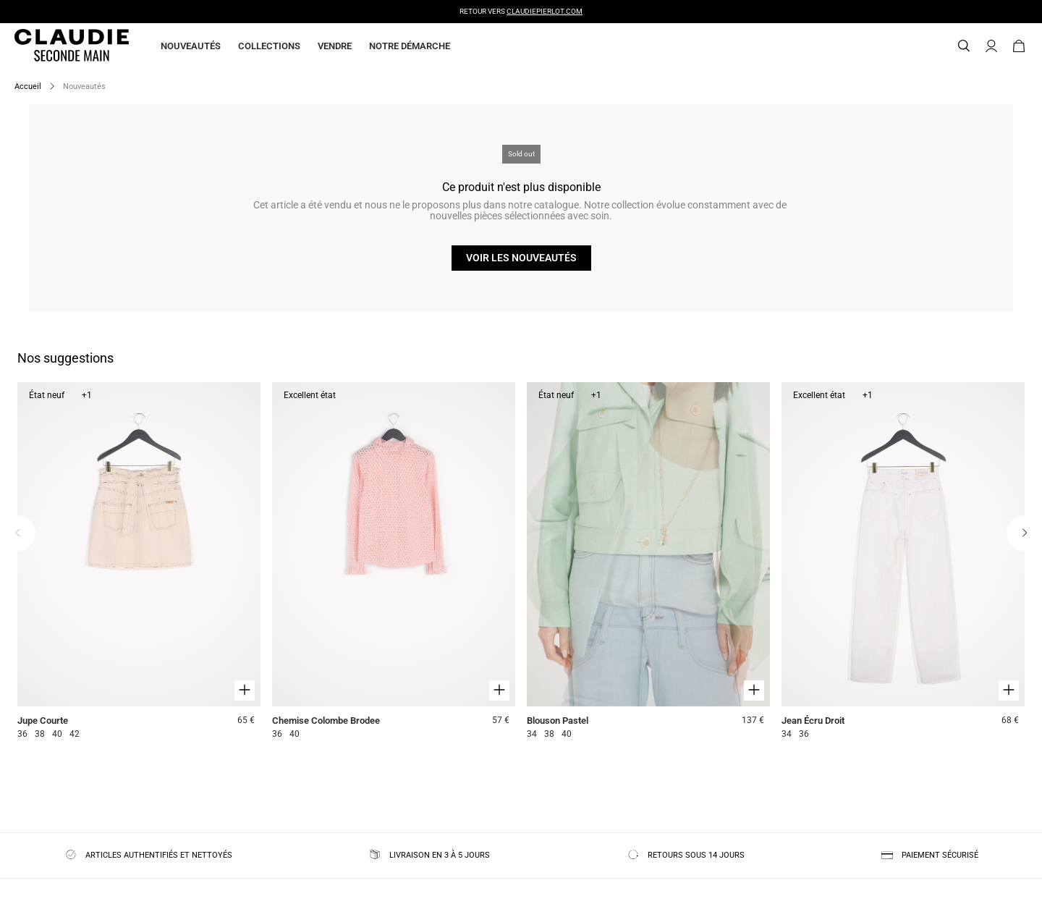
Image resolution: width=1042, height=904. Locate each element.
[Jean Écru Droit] (903, 562)
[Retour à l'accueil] (54, 46)
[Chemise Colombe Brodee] (393, 562)
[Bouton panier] (1019, 46)
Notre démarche (409, 46)
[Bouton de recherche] (964, 46)
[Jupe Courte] (138, 562)
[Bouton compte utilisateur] (991, 46)
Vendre (335, 46)
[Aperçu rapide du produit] (244, 690)
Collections (269, 46)
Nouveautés (191, 46)
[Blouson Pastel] (648, 562)
